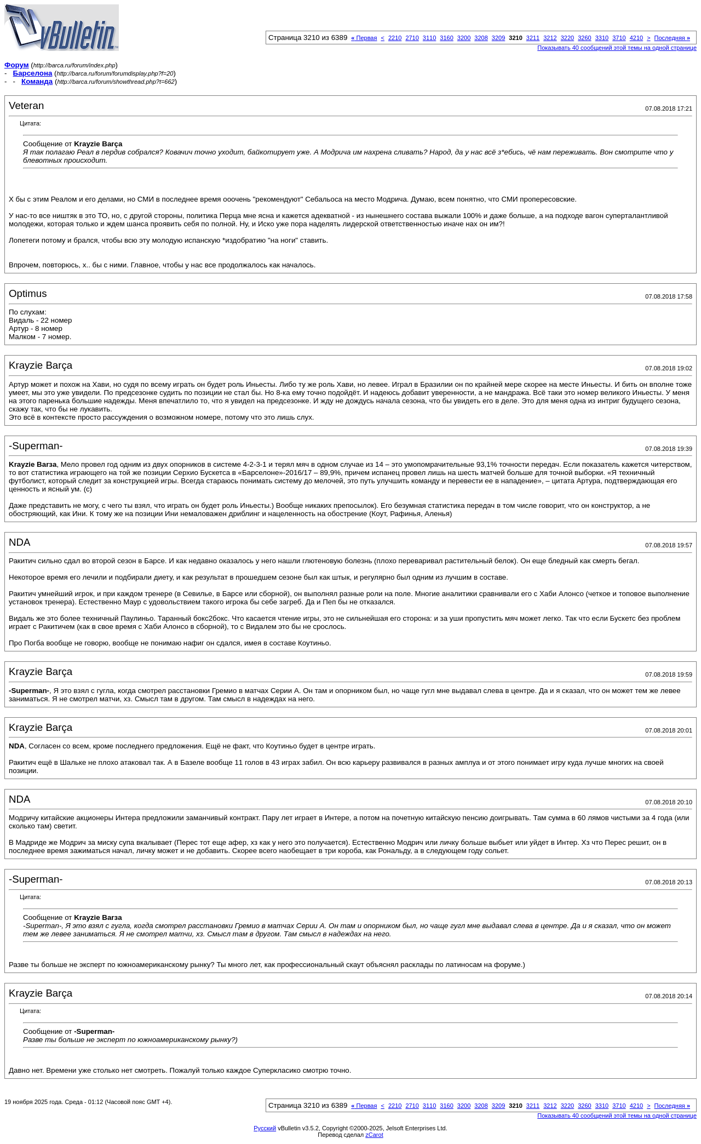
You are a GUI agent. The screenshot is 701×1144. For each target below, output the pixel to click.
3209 (498, 38)
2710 (411, 38)
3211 (532, 38)
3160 (446, 38)
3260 (584, 38)
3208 (480, 38)
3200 (463, 38)
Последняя (672, 38)
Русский (265, 1128)
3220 (567, 38)
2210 (394, 38)
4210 (636, 38)
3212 (549, 38)
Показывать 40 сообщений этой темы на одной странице (617, 47)
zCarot (374, 1134)
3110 (429, 38)
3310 (601, 38)
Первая (364, 38)
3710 (618, 38)
